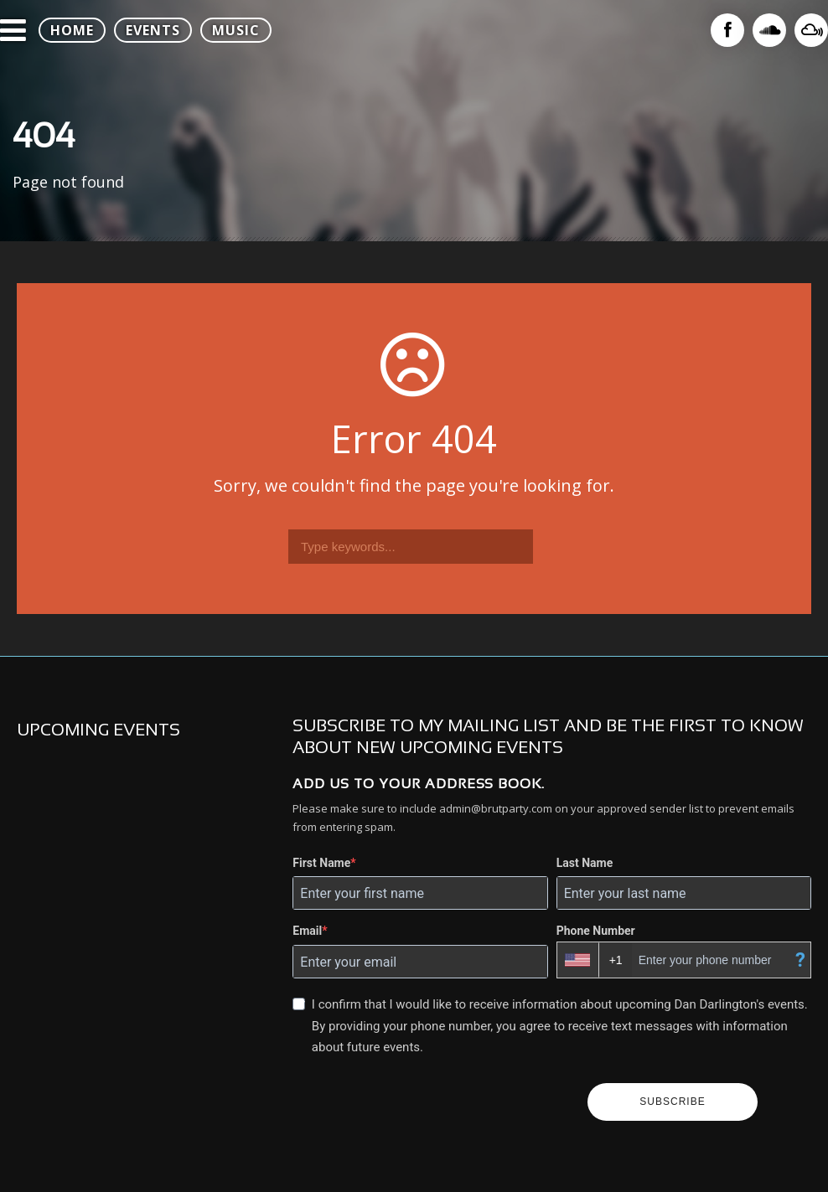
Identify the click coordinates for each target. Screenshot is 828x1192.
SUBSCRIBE (672, 1101)
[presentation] (433, 1102)
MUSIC (236, 30)
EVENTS (153, 30)
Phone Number (595, 930)
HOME (72, 30)
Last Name (584, 862)
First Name (321, 862)
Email (307, 930)
